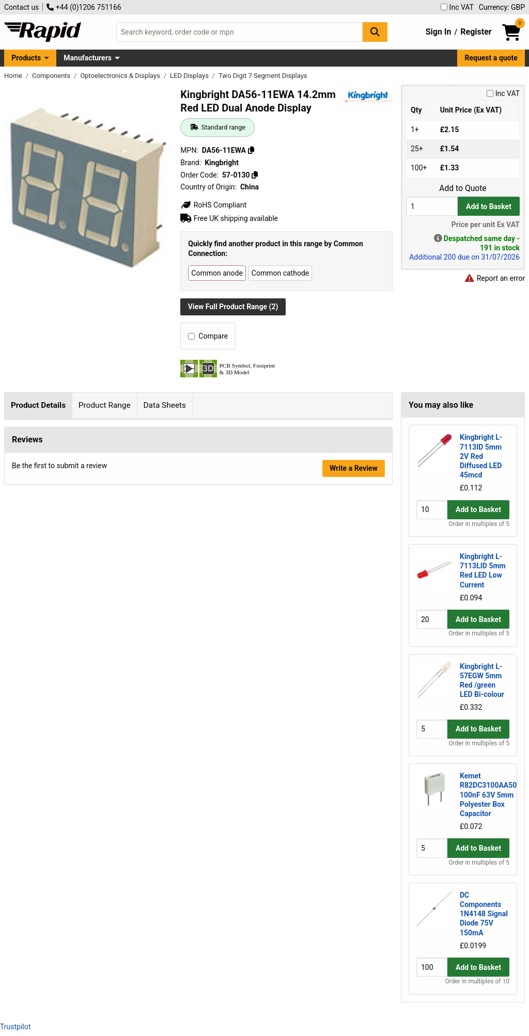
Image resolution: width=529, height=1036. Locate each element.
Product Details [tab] (38, 405)
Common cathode (280, 273)
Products (26, 58)
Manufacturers (88, 58)
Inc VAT (457, 7)
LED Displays (190, 75)
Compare (208, 336)
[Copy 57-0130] (255, 175)
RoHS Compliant (213, 205)
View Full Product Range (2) (233, 306)
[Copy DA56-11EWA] (251, 150)
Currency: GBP (502, 7)
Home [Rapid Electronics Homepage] (14, 75)
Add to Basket (488, 206)
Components (52, 75)
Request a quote (491, 58)
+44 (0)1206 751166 (83, 7)
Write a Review (354, 766)
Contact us (21, 7)
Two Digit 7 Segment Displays (263, 75)
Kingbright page (131, 543)
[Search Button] (375, 31)
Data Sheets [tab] (164, 405)
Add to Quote (462, 188)
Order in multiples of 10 (477, 981)
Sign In (439, 32)
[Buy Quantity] (432, 206)
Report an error (494, 278)
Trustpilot (15, 1027)
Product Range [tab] (105, 405)
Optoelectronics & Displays (121, 75)
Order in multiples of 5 (478, 524)
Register (475, 32)
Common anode (217, 273)
